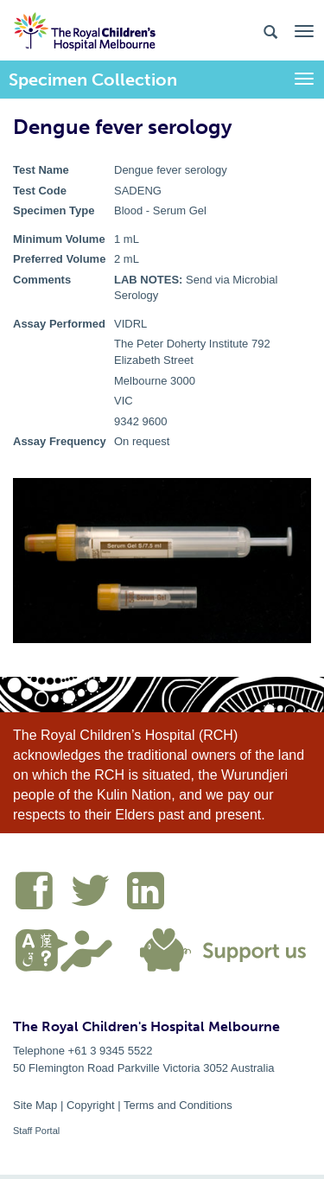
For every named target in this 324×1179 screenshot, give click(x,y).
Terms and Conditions (178, 1105)
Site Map (35, 1105)
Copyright (91, 1105)
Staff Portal (36, 1130)
